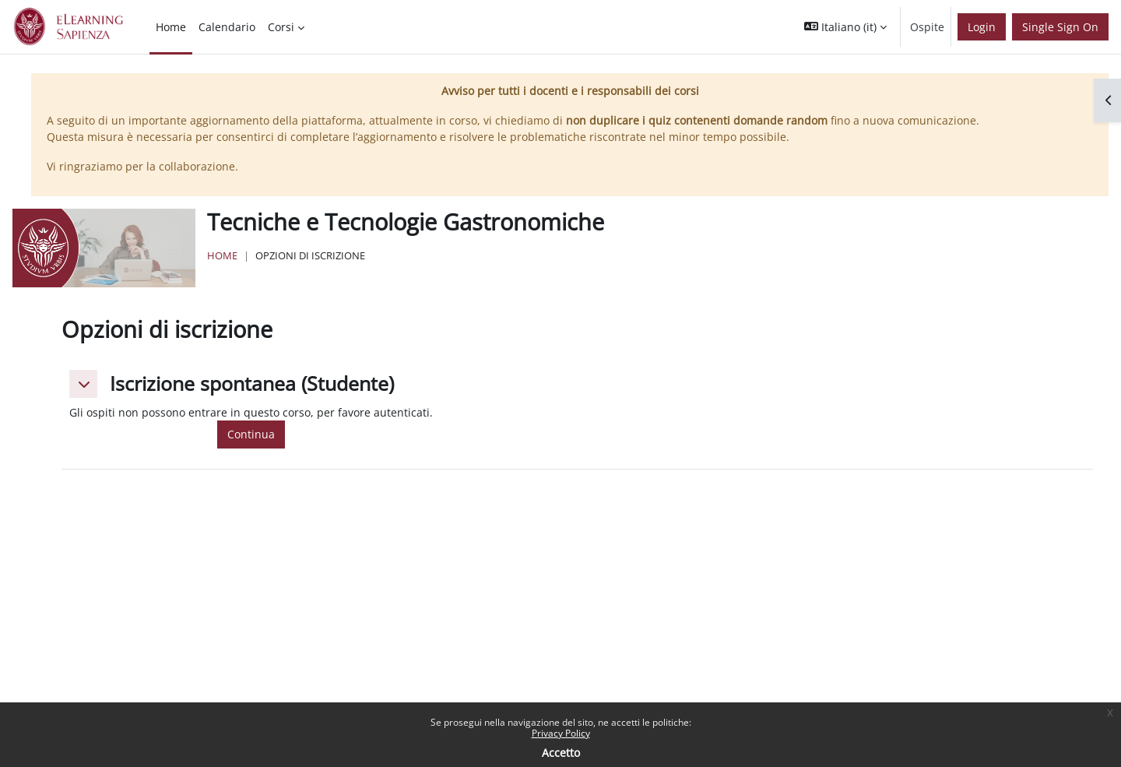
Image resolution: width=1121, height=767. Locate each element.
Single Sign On (1060, 26)
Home (222, 255)
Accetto (561, 752)
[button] (845, 27)
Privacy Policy (561, 733)
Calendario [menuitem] (227, 26)
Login (982, 26)
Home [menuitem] (171, 26)
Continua (251, 434)
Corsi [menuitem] (281, 26)
